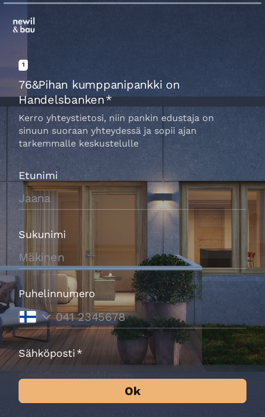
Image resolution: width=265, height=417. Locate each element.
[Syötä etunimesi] (132, 198)
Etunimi (38, 175)
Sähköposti (50, 353)
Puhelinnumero (57, 293)
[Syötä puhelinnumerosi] (151, 317)
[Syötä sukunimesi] (132, 257)
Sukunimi (42, 234)
